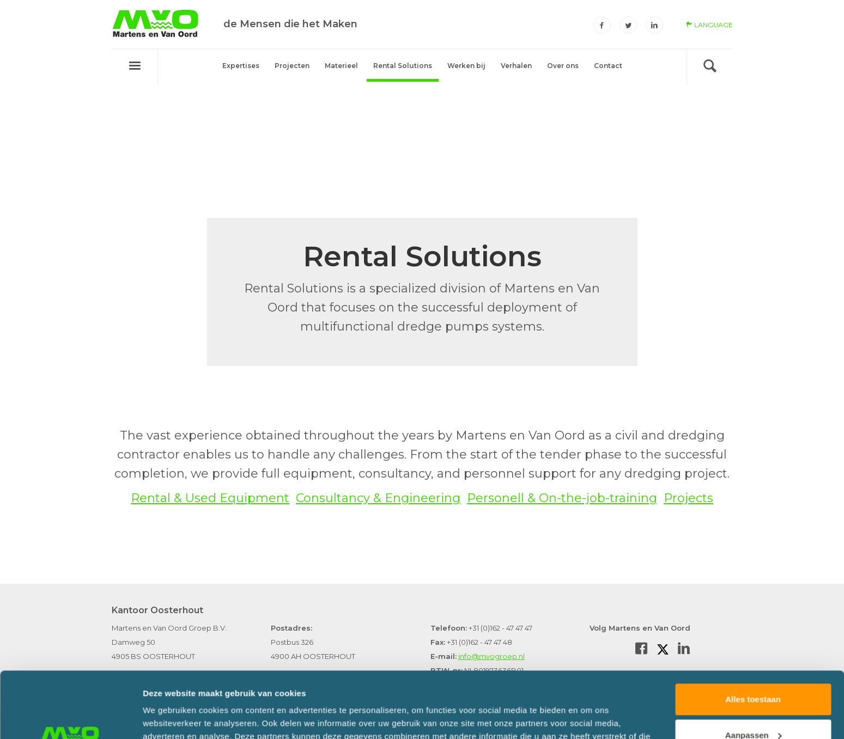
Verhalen (516, 66)
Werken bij (466, 66)
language (709, 25)
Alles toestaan (753, 637)
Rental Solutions (402, 66)
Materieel (341, 66)
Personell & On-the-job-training (562, 498)
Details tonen (169, 717)
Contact (608, 66)
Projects (688, 498)
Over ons (563, 66)
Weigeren (752, 708)
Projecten (292, 66)
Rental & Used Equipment (210, 498)
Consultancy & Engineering (378, 498)
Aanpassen (753, 672)
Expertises (240, 66)
